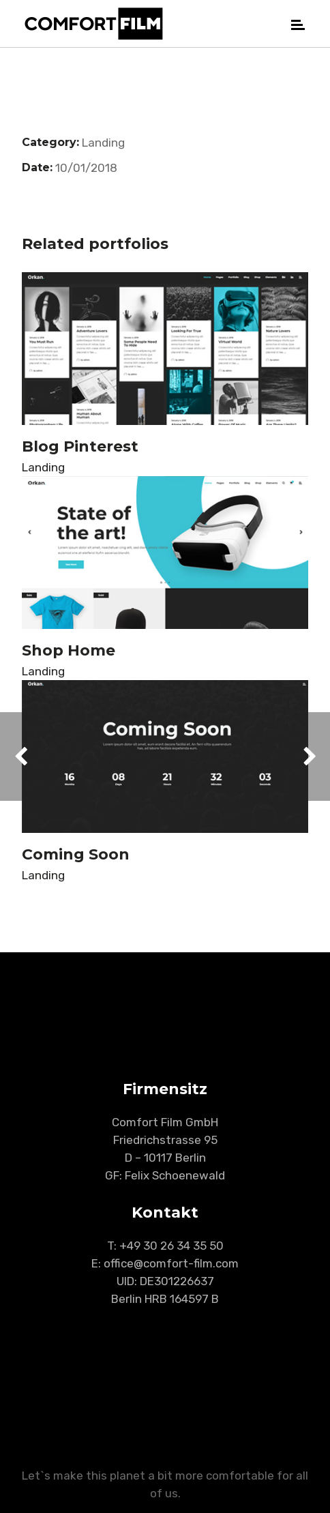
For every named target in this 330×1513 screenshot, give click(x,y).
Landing (103, 142)
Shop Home (68, 650)
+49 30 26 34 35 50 (171, 1245)
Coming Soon (76, 854)
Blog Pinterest (80, 446)
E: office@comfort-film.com (165, 1263)
